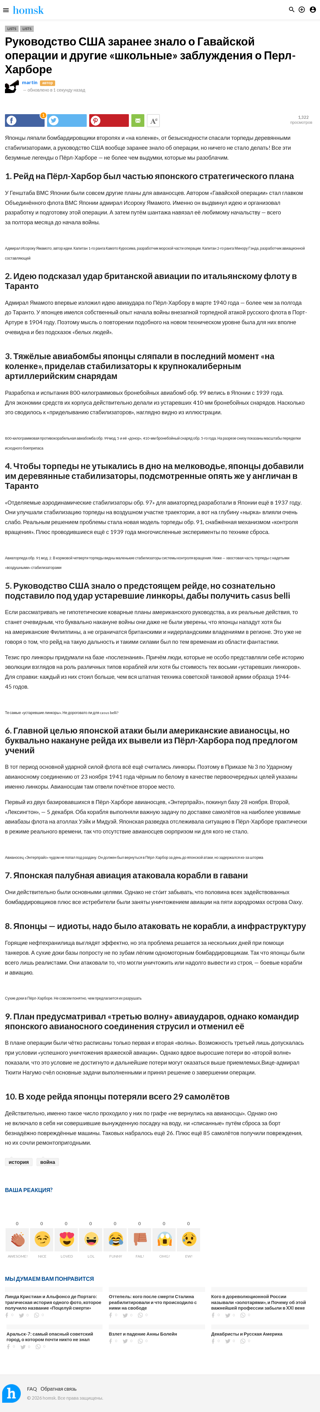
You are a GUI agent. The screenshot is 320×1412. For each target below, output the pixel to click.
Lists (11, 28)
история (19, 1162)
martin (29, 82)
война (47, 1162)
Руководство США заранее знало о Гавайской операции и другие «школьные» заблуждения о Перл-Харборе (150, 55)
